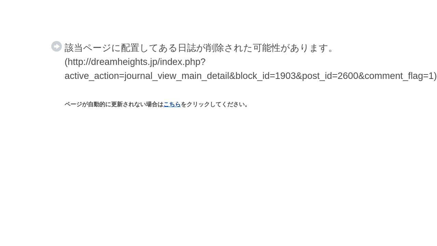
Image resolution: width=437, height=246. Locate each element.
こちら (172, 104)
